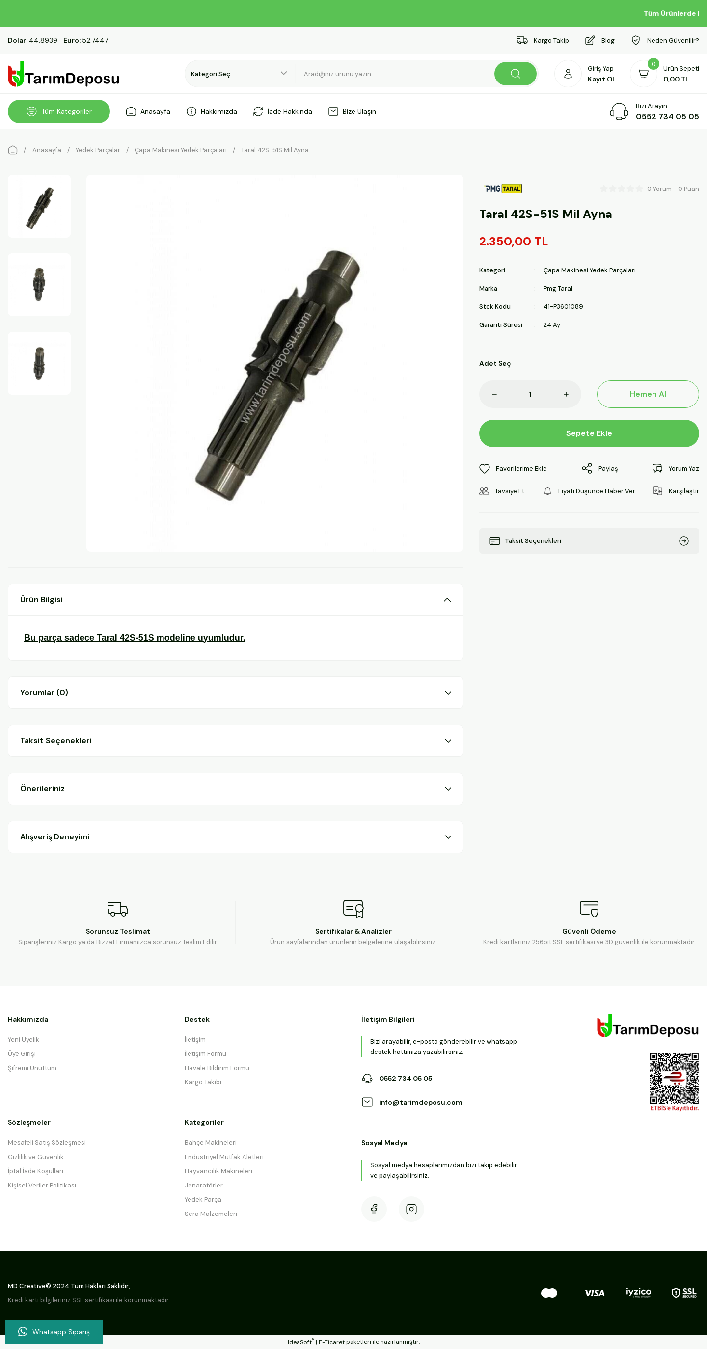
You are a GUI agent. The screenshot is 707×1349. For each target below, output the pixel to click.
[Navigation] (59, 111)
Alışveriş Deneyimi (54, 837)
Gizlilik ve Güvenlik (36, 1157)
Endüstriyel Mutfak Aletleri (224, 1157)
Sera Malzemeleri (211, 1214)
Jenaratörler (204, 1185)
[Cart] (664, 73)
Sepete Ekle (589, 433)
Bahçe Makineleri (211, 1142)
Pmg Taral (558, 288)
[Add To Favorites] (513, 468)
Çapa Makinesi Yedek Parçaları (590, 270)
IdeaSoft (301, 1342)
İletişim (195, 1039)
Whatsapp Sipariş (54, 1331)
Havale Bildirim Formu (217, 1068)
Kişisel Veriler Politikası (42, 1185)
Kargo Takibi (203, 1082)
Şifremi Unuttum (32, 1068)
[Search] (417, 73)
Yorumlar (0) (44, 692)
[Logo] (64, 74)
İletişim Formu (205, 1054)
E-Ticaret (332, 1342)
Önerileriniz (42, 788)
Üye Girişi (22, 1054)
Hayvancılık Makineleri (218, 1171)
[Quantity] (530, 394)
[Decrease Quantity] (488, 394)
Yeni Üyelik (23, 1039)
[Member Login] (584, 73)
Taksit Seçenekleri (56, 740)
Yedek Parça (203, 1199)
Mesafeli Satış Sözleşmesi (47, 1142)
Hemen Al (648, 394)
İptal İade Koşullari (35, 1171)
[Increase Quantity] (572, 394)
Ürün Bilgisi (41, 599)
